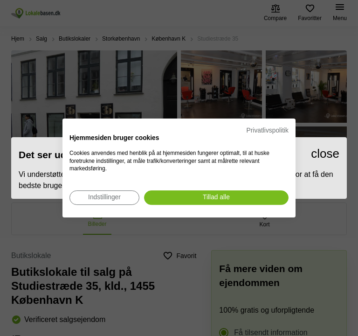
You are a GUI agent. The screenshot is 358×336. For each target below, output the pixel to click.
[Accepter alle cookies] (216, 197)
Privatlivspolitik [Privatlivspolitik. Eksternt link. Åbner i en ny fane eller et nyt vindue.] (268, 130)
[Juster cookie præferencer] (104, 197)
